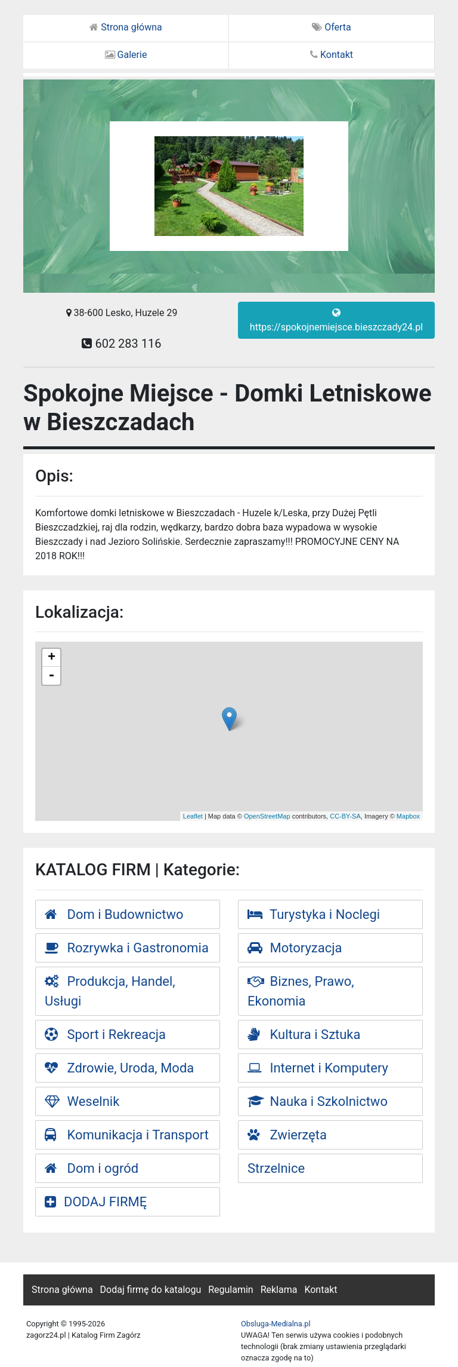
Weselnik (82, 1101)
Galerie (126, 54)
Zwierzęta (287, 1134)
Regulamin (230, 1289)
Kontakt (331, 54)
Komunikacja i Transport (127, 1134)
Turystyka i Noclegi (313, 914)
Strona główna (125, 27)
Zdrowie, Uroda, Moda (119, 1068)
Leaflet (193, 816)
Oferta (331, 27)
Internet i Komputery (317, 1068)
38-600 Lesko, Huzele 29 (122, 312)
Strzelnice (276, 1168)
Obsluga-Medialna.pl (276, 1323)
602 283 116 (121, 343)
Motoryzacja (294, 947)
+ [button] (51, 658)
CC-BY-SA (345, 816)
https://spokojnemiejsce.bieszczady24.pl (336, 320)
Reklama (279, 1289)
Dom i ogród (91, 1168)
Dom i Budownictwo (114, 914)
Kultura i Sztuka (304, 1034)
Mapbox (408, 816)
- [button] (51, 676)
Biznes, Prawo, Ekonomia (300, 991)
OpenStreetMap (267, 816)
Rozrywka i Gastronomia (127, 947)
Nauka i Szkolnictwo (317, 1101)
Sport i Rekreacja (105, 1034)
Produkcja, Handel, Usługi (110, 991)
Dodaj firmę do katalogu (151, 1289)
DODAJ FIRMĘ (96, 1201)
